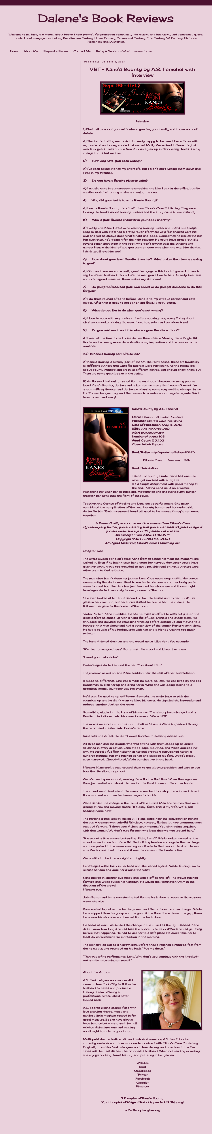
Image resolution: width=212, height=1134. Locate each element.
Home (14, 51)
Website (143, 1063)
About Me (31, 51)
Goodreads (142, 1070)
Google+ (142, 1082)
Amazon (174, 460)
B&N (187, 460)
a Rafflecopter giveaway (142, 1110)
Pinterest (142, 1086)
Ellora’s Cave (152, 460)
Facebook (142, 1078)
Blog (142, 1066)
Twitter (142, 1074)
